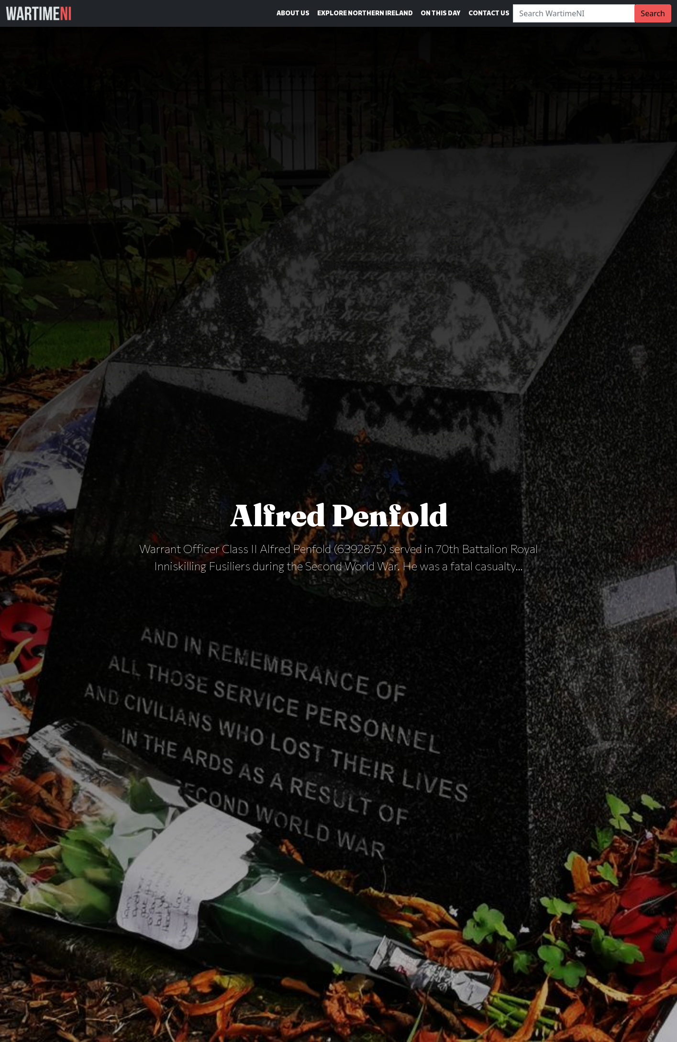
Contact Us (489, 13)
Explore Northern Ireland (365, 13)
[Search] (574, 13)
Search (653, 13)
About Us (293, 13)
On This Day (441, 13)
